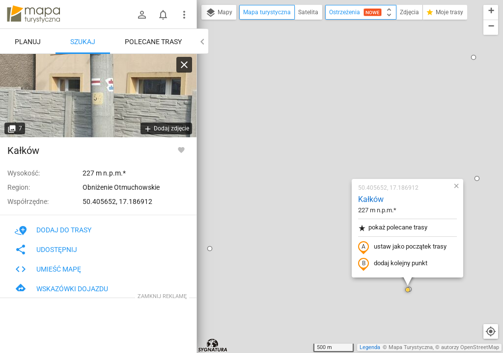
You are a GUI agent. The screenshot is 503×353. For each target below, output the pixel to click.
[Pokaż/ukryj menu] (184, 15)
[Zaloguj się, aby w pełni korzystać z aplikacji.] (181, 149)
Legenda (370, 347)
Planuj (28, 42)
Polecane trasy (153, 42)
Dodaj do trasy (53, 230)
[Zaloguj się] (142, 15)
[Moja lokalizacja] (490, 331)
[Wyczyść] (184, 65)
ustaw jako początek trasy (344, 134)
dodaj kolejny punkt (334, 150)
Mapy (218, 12)
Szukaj (82, 42)
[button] (419, 65)
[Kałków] (98, 95)
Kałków (313, 86)
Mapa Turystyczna (411, 347)
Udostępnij (46, 249)
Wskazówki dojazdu (61, 289)
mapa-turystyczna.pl (33, 14)
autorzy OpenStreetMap (470, 347)
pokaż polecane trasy (334, 114)
